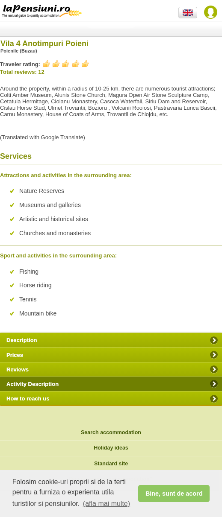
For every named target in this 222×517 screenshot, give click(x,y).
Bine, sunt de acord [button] (174, 493)
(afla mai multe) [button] (106, 503)
